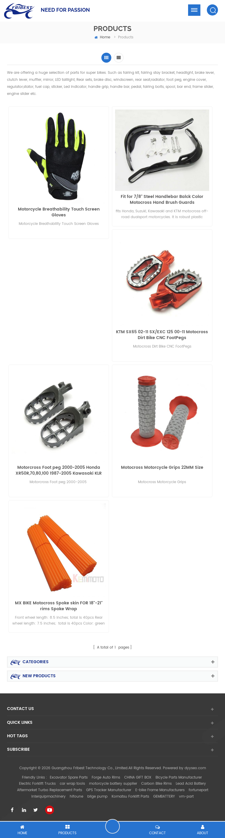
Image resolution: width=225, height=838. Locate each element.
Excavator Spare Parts (69, 777)
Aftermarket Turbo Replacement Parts (49, 790)
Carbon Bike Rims (156, 783)
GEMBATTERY (164, 796)
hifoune (76, 796)
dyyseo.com (195, 768)
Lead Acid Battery (191, 783)
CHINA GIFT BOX (137, 777)
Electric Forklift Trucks (37, 783)
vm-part (186, 796)
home (102, 37)
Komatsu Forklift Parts (130, 796)
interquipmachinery (48, 796)
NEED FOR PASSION (65, 10)
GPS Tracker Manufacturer (108, 790)
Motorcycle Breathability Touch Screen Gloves (59, 212)
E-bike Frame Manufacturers (160, 790)
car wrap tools (72, 783)
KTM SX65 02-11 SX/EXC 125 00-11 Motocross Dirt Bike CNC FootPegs (162, 335)
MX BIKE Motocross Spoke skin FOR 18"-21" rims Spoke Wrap (59, 606)
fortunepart (198, 790)
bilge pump (97, 796)
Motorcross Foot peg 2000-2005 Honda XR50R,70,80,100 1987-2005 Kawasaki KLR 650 (59, 470)
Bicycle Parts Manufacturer (179, 777)
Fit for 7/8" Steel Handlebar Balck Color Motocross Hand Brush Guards (162, 200)
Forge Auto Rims (106, 777)
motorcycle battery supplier (113, 783)
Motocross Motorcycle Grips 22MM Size (162, 468)
